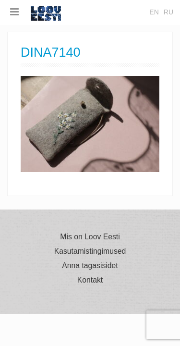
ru (168, 12)
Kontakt (90, 280)
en (153, 12)
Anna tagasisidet (90, 266)
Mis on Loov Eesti (90, 237)
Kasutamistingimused (90, 251)
